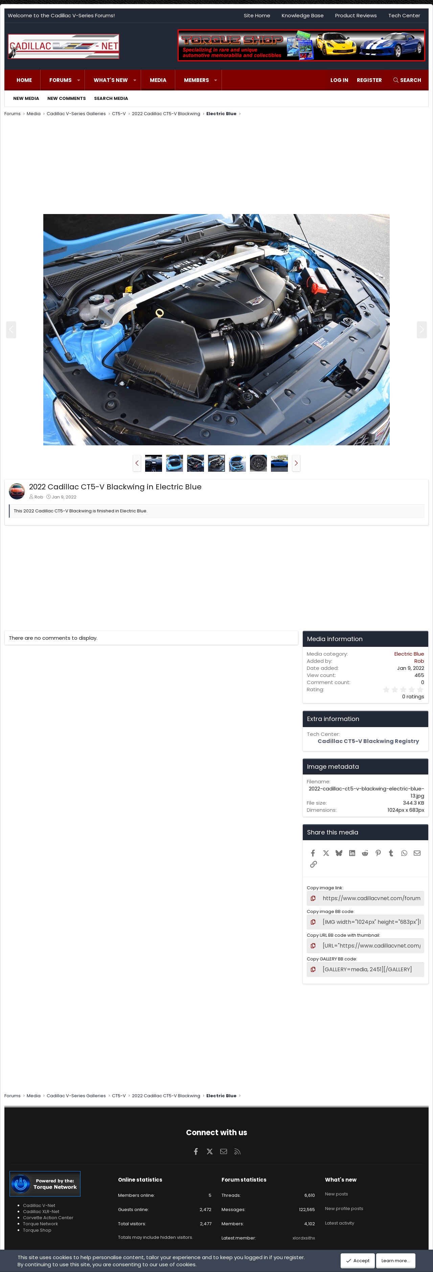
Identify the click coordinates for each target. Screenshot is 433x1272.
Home (24, 80)
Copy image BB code (330, 910)
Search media (111, 98)
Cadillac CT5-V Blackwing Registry (368, 741)
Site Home (257, 15)
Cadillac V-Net (39, 1200)
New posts (336, 1186)
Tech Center (404, 15)
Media (158, 80)
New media (26, 98)
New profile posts (344, 1198)
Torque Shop (37, 1225)
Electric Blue (409, 653)
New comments (66, 98)
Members (196, 80)
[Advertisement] (207, 166)
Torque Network (40, 1219)
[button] (79, 80)
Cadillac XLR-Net (41, 1207)
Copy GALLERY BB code (331, 955)
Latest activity (339, 1211)
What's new (111, 80)
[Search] (407, 80)
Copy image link (324, 888)
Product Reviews (356, 15)
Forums (60, 80)
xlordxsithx (304, 1233)
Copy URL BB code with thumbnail (343, 933)
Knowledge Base (303, 15)
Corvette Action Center (48, 1213)
